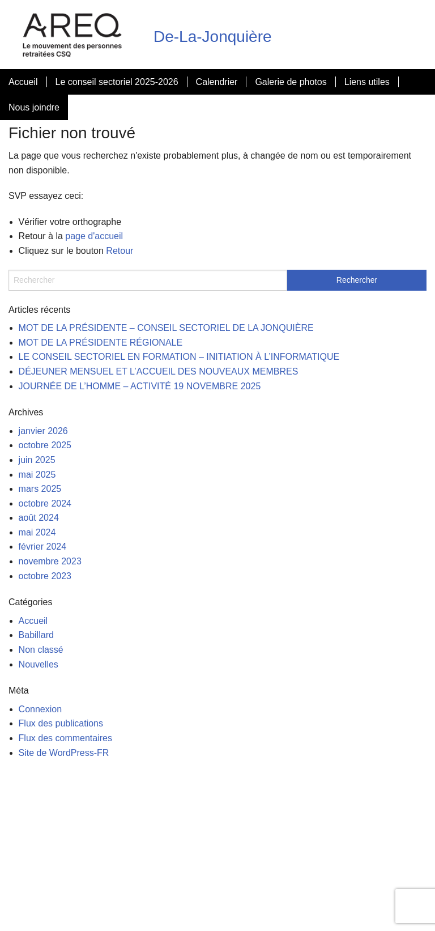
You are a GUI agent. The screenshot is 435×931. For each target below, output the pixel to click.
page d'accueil (94, 236)
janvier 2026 (43, 431)
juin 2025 (37, 460)
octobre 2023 (45, 576)
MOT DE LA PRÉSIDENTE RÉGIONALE (101, 342)
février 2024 (43, 546)
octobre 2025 (45, 445)
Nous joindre (33, 107)
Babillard (36, 635)
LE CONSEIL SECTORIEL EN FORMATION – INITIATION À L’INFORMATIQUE (179, 357)
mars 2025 (40, 489)
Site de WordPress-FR (64, 753)
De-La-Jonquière (212, 36)
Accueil (23, 82)
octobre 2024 (45, 503)
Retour (119, 251)
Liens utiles (367, 82)
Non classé (41, 649)
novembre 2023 (50, 561)
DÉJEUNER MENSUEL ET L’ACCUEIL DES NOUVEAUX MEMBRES (158, 371)
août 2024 (39, 517)
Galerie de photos (290, 82)
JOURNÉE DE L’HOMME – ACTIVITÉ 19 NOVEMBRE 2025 (140, 386)
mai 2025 (37, 474)
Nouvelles (38, 664)
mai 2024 (37, 532)
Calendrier (217, 82)
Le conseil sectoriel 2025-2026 (117, 82)
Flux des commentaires (65, 738)
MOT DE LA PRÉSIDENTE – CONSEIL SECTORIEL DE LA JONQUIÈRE (166, 328)
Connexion (40, 709)
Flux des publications (61, 723)
